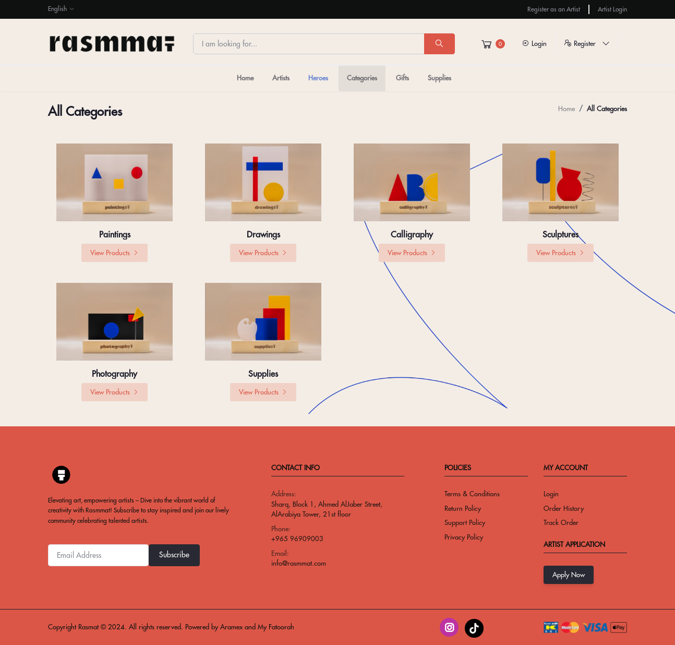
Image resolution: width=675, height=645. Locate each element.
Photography (114, 373)
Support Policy (464, 522)
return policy (462, 508)
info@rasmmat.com (298, 563)
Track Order (561, 522)
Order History (564, 508)
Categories (362, 78)
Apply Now (568, 574)
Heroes (318, 78)
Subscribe (174, 554)
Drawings (263, 234)
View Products (114, 252)
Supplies (439, 78)
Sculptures (560, 234)
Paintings (114, 234)
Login (534, 43)
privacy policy (463, 537)
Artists (281, 78)
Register (587, 43)
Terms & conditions (472, 493)
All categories (607, 108)
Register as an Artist (553, 9)
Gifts (402, 78)
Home (245, 78)
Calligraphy (412, 234)
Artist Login (612, 9)
